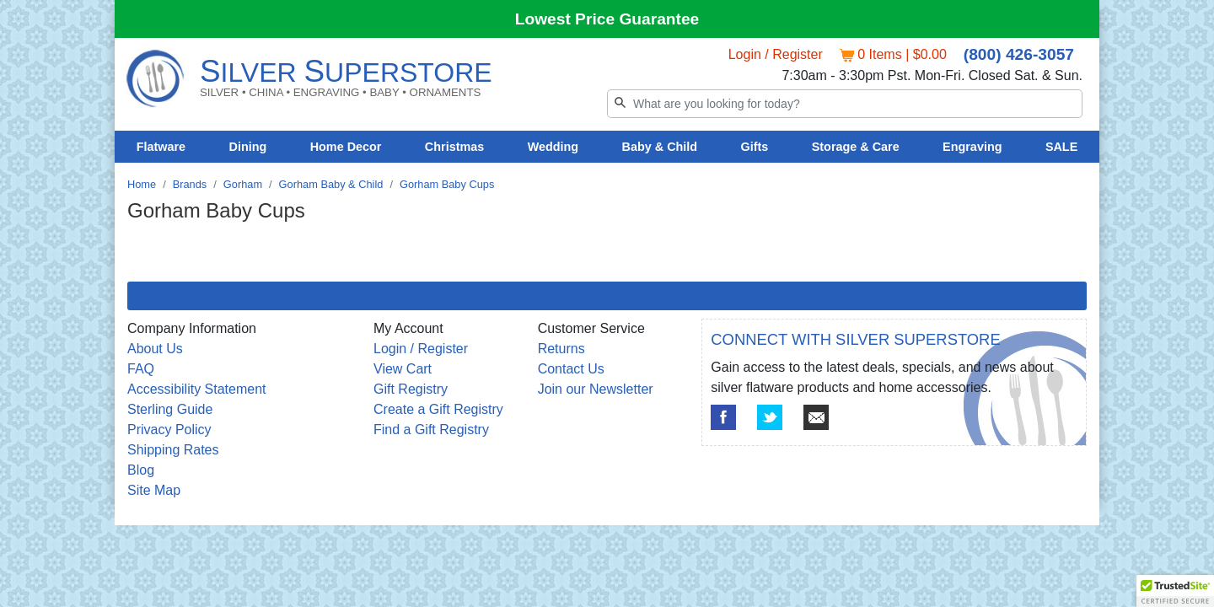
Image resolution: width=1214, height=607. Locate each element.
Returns (561, 348)
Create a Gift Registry (438, 409)
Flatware (161, 146)
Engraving (972, 146)
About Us (155, 348)
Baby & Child (660, 146)
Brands (190, 184)
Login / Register (775, 54)
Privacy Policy (169, 429)
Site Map (153, 490)
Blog (140, 470)
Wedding (553, 146)
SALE (1061, 146)
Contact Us (571, 369)
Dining (248, 146)
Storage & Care (856, 146)
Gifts (755, 146)
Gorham (242, 184)
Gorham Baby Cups (447, 184)
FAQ (140, 369)
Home (141, 184)
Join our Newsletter (595, 389)
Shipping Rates (173, 450)
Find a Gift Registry (431, 429)
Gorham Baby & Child (331, 184)
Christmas (454, 146)
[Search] (844, 103)
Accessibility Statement (196, 389)
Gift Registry (410, 389)
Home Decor (346, 146)
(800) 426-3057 (1019, 54)
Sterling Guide (169, 409)
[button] (1175, 591)
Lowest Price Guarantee (607, 19)
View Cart (402, 369)
